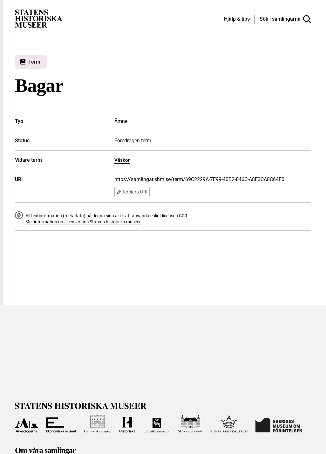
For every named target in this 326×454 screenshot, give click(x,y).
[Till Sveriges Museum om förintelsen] (278, 424)
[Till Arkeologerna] (26, 424)
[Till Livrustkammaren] (156, 424)
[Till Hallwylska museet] (98, 424)
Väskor (122, 160)
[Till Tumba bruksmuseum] (229, 424)
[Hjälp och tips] (237, 19)
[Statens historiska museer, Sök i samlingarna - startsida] (39, 18)
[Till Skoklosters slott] (190, 424)
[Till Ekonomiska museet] (61, 424)
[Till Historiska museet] (127, 424)
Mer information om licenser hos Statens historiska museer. (83, 221)
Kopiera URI (132, 192)
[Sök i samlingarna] (285, 19)
